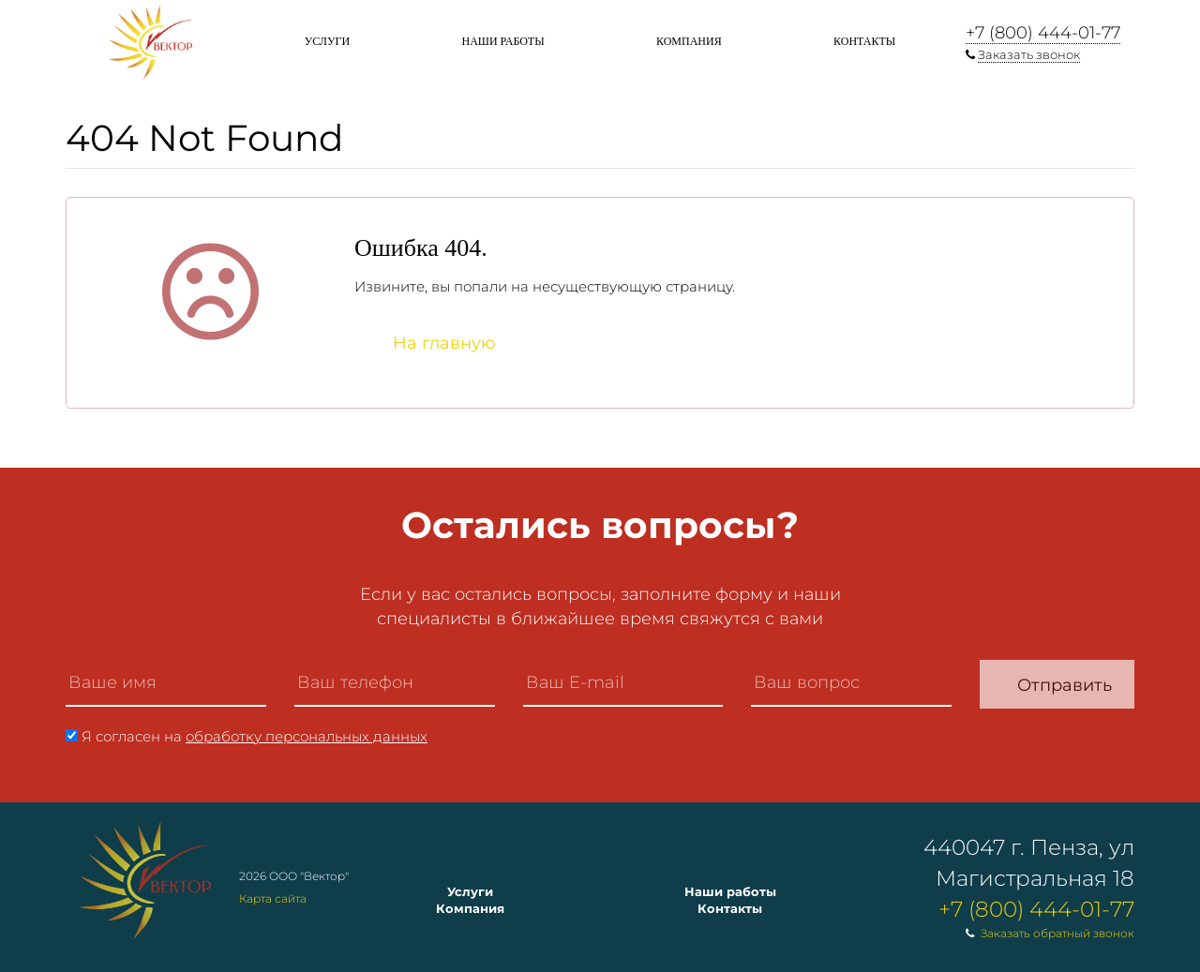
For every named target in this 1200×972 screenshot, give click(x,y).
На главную (444, 343)
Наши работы (502, 41)
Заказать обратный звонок (1057, 933)
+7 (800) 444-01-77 (1043, 32)
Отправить (1064, 685)
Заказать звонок (1029, 54)
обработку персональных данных (307, 736)
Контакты (864, 41)
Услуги (327, 41)
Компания (689, 41)
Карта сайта (273, 898)
